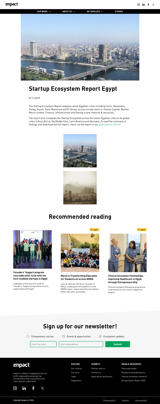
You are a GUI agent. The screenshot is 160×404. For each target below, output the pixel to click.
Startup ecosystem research (134, 376)
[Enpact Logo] (21, 365)
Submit (118, 344)
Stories (119, 11)
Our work (75, 372)
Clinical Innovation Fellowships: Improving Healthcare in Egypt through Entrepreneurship (126, 279)
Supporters (76, 380)
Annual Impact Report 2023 (133, 380)
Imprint (125, 400)
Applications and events (101, 376)
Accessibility (141, 400)
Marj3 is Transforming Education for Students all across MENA (79, 277)
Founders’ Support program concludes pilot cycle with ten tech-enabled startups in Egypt (30, 275)
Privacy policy (109, 400)
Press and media (129, 368)
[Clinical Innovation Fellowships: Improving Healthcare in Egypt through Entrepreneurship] (127, 253)
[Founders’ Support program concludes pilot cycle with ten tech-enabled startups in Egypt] (32, 249)
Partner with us (98, 368)
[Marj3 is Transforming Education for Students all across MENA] (80, 253)
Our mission (76, 368)
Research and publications (133, 372)
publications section (110, 124)
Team (73, 376)
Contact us (96, 372)
